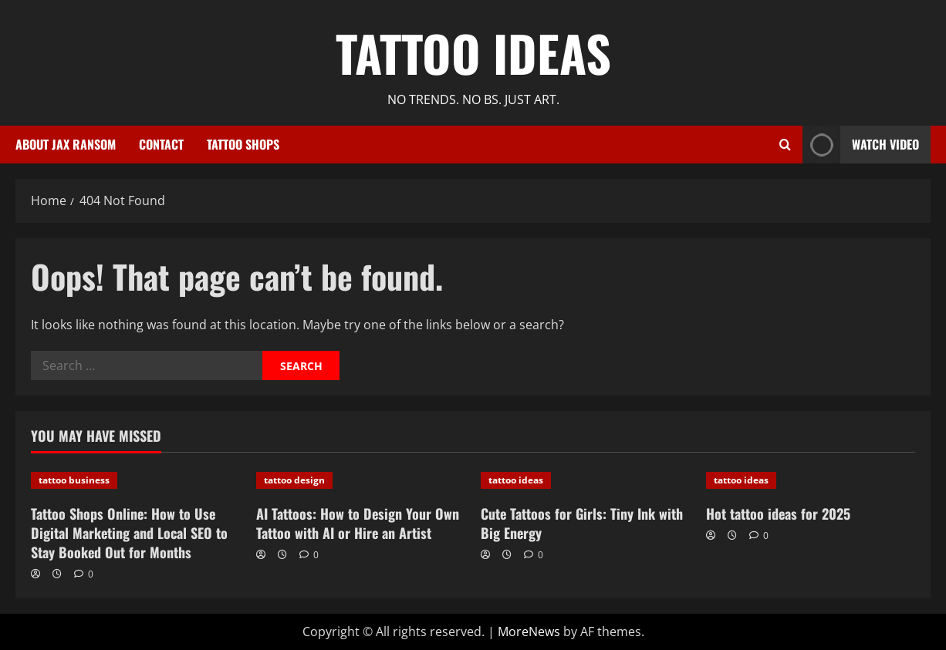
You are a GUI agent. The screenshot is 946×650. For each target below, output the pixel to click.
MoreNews (529, 631)
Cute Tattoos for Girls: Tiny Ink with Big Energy (582, 523)
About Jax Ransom (65, 144)
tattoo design (294, 480)
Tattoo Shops (243, 144)
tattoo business (74, 480)
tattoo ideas (515, 480)
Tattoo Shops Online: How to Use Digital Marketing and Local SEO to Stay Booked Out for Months (129, 532)
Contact (161, 144)
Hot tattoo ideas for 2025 (778, 513)
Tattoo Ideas (473, 52)
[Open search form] (785, 145)
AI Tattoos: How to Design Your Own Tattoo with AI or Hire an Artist (357, 523)
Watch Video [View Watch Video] (860, 144)
